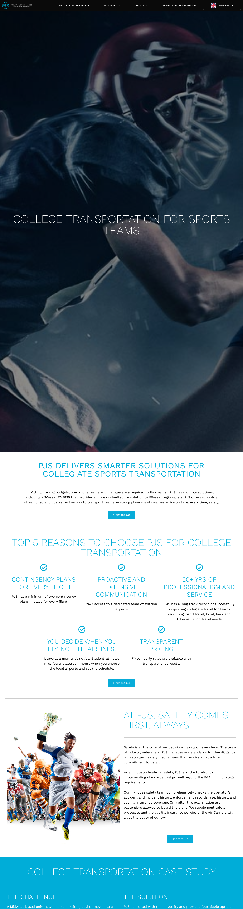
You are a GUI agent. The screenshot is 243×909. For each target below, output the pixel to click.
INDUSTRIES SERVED (74, 5)
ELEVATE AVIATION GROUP (179, 5)
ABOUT (141, 5)
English (225, 5)
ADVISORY (112, 5)
